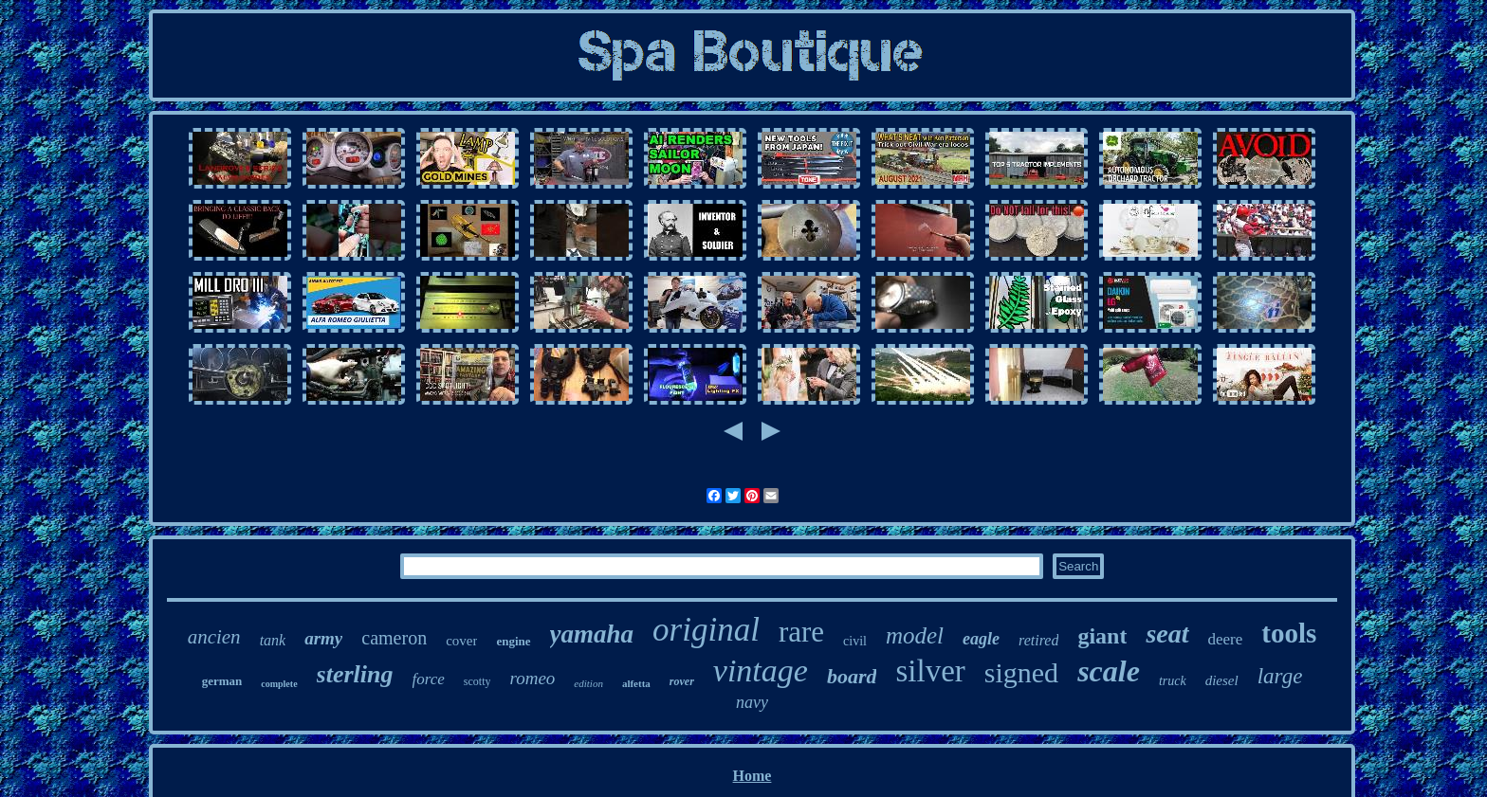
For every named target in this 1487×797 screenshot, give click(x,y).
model (915, 635)
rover (682, 681)
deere (1225, 639)
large (1280, 676)
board (852, 676)
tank (273, 640)
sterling (355, 674)
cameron (394, 637)
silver (929, 671)
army (323, 638)
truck (1172, 681)
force (429, 679)
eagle (981, 638)
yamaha (592, 634)
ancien (214, 636)
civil (855, 641)
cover (461, 640)
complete (279, 684)
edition (588, 683)
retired (1038, 640)
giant (1102, 636)
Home (752, 776)
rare (801, 631)
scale (1108, 671)
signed (1021, 672)
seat (1167, 633)
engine (513, 641)
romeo (532, 678)
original (706, 629)
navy (752, 702)
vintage (760, 670)
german (222, 681)
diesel (1222, 680)
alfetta (636, 683)
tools (1288, 633)
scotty (477, 681)
